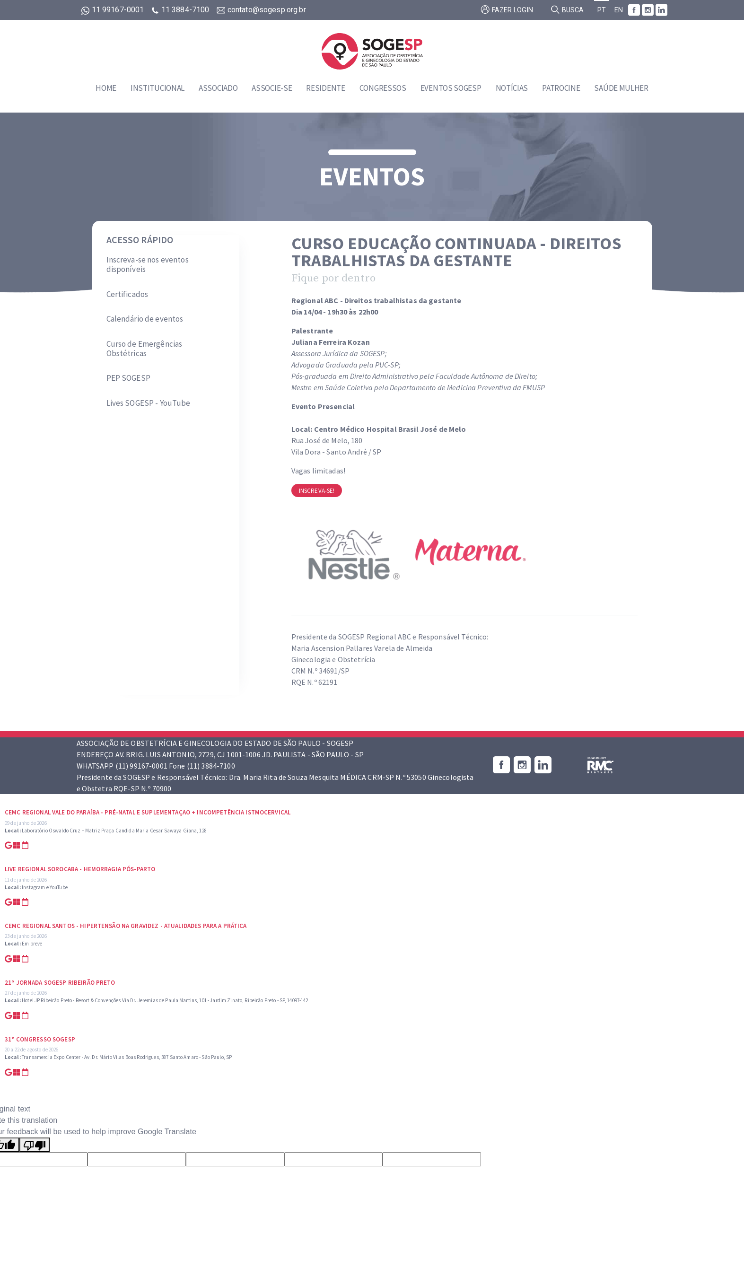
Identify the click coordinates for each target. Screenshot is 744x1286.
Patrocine (561, 88)
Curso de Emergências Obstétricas (144, 349)
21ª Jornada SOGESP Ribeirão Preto (60, 983)
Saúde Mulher (621, 88)
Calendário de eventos (145, 319)
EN (618, 10)
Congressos (382, 88)
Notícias (512, 88)
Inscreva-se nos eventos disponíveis (147, 264)
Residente (325, 88)
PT (601, 10)
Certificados (127, 294)
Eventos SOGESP (450, 88)
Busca (567, 9)
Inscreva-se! (317, 491)
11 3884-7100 (181, 9)
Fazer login (507, 9)
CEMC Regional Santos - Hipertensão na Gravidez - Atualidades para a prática (126, 926)
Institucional (157, 88)
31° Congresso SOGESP (40, 1039)
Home (106, 88)
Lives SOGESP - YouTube (148, 403)
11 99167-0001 (113, 9)
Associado (218, 88)
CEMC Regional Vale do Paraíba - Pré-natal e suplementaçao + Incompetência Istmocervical (147, 812)
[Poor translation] (34, 1144)
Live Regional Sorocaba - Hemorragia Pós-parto (80, 869)
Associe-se (272, 88)
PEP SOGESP (128, 378)
